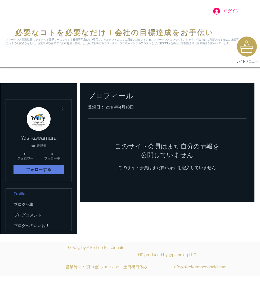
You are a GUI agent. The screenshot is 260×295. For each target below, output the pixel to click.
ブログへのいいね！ (32, 225)
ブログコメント (28, 215)
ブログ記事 (24, 204)
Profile (19, 194)
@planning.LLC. (183, 254)
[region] (247, 47)
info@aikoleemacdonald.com (200, 267)
